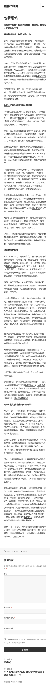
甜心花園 (36, 208)
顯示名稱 (8, 607)
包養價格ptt (13, 98)
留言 (6, 574)
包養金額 (10, 50)
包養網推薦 (11, 266)
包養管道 (34, 188)
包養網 (9, 153)
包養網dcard (25, 63)
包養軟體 (12, 301)
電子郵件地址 (9, 618)
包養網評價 (41, 76)
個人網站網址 (9, 628)
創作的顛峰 (11, 6)
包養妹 (7, 105)
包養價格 (36, 314)
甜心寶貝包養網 (21, 243)
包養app (27, 156)
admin (25, 551)
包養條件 (24, 66)
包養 (20, 118)
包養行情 (22, 182)
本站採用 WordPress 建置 (13, 682)
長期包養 (20, 160)
